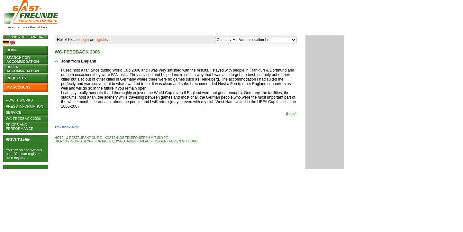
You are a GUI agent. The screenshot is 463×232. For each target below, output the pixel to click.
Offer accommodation (22, 68)
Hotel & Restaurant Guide (78, 138)
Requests (16, 78)
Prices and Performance (19, 125)
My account (18, 87)
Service (13, 112)
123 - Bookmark (67, 127)
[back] (291, 114)
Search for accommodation (22, 59)
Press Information (24, 106)
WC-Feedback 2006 (23, 119)
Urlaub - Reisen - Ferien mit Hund (168, 141)
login (85, 39)
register (20, 158)
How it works (19, 100)
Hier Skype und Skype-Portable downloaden (95, 141)
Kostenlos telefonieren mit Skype (136, 138)
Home (11, 50)
